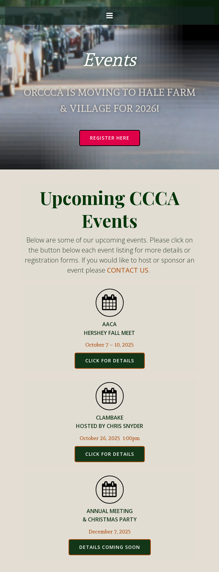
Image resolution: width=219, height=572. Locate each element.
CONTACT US (127, 270)
